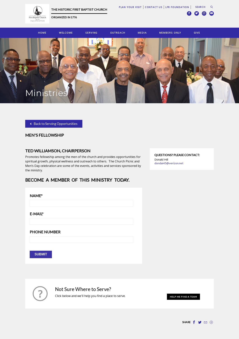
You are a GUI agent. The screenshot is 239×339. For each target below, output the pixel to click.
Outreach (117, 32)
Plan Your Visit (130, 7)
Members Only (170, 32)
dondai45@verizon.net (168, 163)
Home (42, 32)
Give (197, 32)
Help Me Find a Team (183, 296)
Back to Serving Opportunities (53, 124)
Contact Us (153, 7)
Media (142, 32)
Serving (91, 32)
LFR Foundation (177, 7)
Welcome (66, 32)
